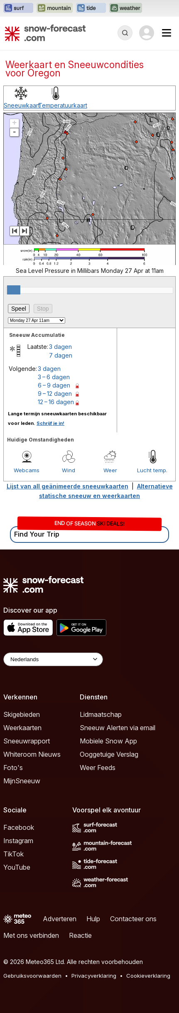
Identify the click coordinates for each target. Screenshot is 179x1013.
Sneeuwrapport (26, 741)
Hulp (93, 919)
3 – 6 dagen (54, 376)
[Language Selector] (53, 659)
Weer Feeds (97, 767)
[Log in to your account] (146, 32)
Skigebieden (21, 714)
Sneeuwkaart (22, 105)
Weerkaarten (22, 728)
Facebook (18, 827)
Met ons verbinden (31, 935)
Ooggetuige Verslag (109, 754)
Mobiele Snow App (108, 741)
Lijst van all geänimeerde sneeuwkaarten (67, 486)
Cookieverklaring (148, 975)
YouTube (16, 867)
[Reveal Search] (125, 32)
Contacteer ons (133, 919)
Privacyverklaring (93, 975)
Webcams (26, 470)
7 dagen (60, 355)
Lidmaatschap (101, 714)
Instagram (18, 840)
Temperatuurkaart (62, 105)
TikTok (13, 854)
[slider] (13, 289)
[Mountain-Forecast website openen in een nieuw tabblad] (55, 8)
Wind (68, 470)
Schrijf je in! (50, 423)
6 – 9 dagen (54, 385)
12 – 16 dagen (56, 401)
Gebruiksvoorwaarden (32, 975)
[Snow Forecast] (45, 33)
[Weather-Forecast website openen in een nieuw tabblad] (125, 8)
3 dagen (60, 346)
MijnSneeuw (21, 781)
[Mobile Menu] (166, 32)
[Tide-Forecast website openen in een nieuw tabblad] (91, 8)
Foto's (13, 767)
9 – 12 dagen (55, 393)
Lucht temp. (152, 470)
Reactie (80, 935)
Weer (110, 470)
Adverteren (59, 919)
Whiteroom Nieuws (32, 754)
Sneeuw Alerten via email (117, 728)
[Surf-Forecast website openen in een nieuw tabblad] (18, 8)
